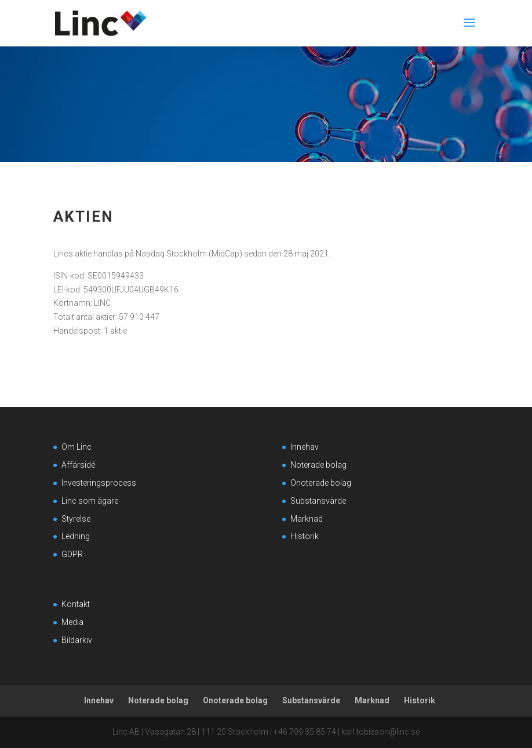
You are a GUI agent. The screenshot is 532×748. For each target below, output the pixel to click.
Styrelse (75, 518)
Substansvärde (318, 500)
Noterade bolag (318, 464)
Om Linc (76, 446)
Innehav (304, 446)
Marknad (306, 518)
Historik (304, 536)
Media (72, 622)
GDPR (72, 554)
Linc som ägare (89, 500)
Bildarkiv (76, 640)
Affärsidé (78, 464)
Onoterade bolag (320, 482)
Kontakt (75, 604)
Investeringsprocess (98, 482)
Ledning (75, 536)
